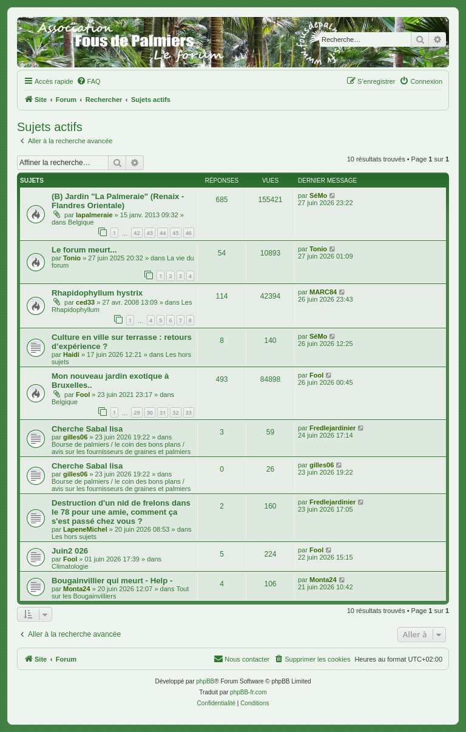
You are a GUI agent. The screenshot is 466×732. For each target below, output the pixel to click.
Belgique (81, 222)
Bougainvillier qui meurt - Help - (112, 580)
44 (163, 233)
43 (150, 233)
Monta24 (76, 588)
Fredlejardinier (332, 428)
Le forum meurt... (84, 249)
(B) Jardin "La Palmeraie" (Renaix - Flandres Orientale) (118, 201)
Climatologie (70, 566)
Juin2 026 (70, 550)
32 (175, 412)
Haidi (71, 354)
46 (189, 233)
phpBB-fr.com (248, 692)
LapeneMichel (85, 529)
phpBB (205, 681)
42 (136, 233)
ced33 (85, 302)
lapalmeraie (94, 215)
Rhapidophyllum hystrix (97, 292)
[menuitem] (88, 81)
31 (163, 412)
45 (175, 233)
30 (150, 412)
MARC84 (323, 292)
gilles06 (75, 437)
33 (189, 412)
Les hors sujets (74, 536)
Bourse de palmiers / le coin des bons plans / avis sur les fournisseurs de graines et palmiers (121, 448)
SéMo (318, 195)
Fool (83, 394)
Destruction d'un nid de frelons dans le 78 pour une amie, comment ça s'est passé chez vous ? (121, 512)
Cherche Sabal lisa (87, 428)
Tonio (72, 258)
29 (136, 412)
